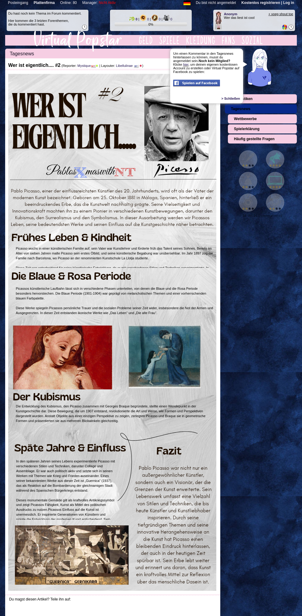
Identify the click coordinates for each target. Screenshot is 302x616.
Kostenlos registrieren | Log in (268, 3)
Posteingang (18, 3)
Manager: (99, 3)
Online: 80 (68, 3)
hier (185, 64)
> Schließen (230, 98)
